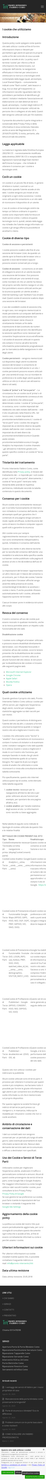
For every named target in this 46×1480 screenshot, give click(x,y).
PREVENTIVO (10, 1315)
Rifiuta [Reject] (18, 1472)
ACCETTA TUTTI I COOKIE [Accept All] (35, 1477)
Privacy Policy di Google (13, 1193)
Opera (9, 685)
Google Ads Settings (11, 1206)
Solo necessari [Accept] (7, 1472)
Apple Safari (11, 678)
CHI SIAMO (9, 1298)
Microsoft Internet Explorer (18, 672)
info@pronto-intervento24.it (20, 1263)
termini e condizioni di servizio (13, 1465)
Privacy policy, (24, 471)
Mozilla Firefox (13, 681)
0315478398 (15, 1330)
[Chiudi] (44, 1450)
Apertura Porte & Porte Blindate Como (20, 1347)
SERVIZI (7, 1304)
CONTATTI (9, 1309)
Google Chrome (13, 675)
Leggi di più (11, 1467)
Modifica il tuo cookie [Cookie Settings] (31, 1473)
